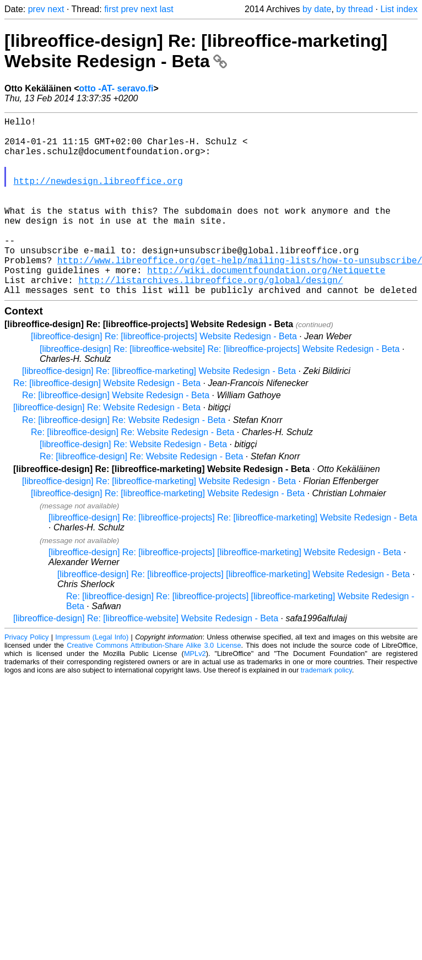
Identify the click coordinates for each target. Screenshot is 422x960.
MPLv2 (195, 693)
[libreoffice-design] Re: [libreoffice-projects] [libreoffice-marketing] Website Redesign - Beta (224, 591)
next (55, 9)
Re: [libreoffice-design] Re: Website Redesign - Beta (123, 459)
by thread (354, 9)
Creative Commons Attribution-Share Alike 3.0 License (154, 685)
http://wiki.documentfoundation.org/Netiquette (266, 305)
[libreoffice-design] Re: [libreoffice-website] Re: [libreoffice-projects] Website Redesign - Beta (219, 388)
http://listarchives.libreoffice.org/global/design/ (210, 317)
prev (36, 9)
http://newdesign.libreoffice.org (98, 196)
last (167, 9)
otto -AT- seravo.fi (116, 88)
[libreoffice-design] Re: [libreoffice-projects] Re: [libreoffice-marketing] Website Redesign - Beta (232, 557)
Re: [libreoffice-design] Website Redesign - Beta (107, 422)
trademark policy (326, 710)
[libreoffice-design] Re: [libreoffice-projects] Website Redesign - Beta (164, 376)
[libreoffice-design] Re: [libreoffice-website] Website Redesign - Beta (145, 658)
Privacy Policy (26, 676)
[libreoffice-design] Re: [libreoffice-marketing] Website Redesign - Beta (195, 51)
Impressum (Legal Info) (91, 676)
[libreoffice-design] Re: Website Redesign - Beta (107, 447)
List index (399, 9)
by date (316, 9)
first (111, 9)
